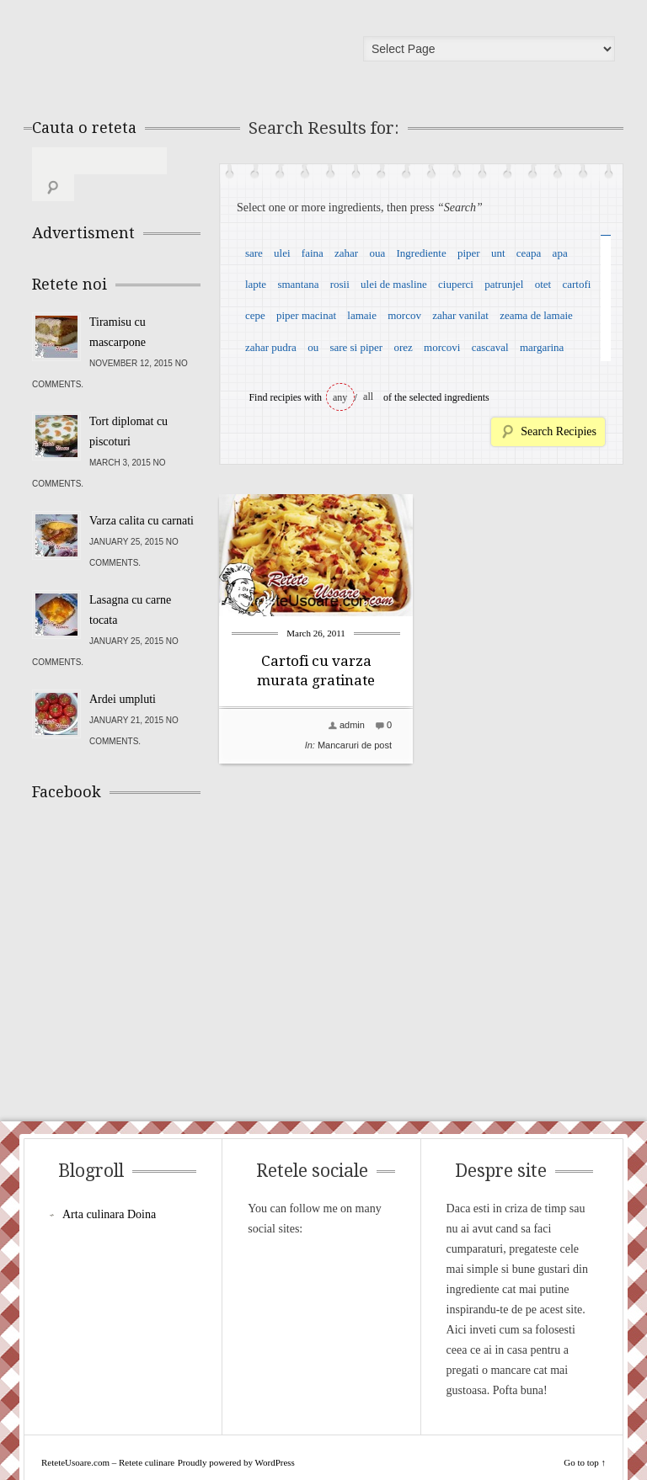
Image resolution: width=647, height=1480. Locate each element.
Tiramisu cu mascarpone (117, 305)
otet (543, 284)
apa (560, 253)
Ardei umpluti (122, 672)
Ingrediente (421, 253)
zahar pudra (271, 347)
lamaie (362, 315)
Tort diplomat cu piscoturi (128, 404)
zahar (346, 253)
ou (312, 347)
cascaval (490, 347)
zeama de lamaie (536, 315)
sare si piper (355, 347)
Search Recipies (558, 431)
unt (498, 253)
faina (313, 253)
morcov (404, 315)
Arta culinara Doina (109, 1187)
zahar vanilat (460, 315)
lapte (255, 284)
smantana (297, 284)
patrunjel (503, 284)
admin (352, 725)
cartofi (576, 284)
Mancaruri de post (355, 745)
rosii (340, 284)
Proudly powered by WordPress (236, 1435)
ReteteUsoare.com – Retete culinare (153, 53)
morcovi (442, 347)
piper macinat (306, 315)
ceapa (529, 253)
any (340, 397)
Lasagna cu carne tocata (130, 583)
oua (377, 253)
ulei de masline (394, 284)
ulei (282, 253)
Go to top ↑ (585, 1435)
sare (254, 253)
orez (402, 347)
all (368, 396)
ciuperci (455, 284)
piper (468, 253)
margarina (542, 347)
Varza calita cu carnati (141, 493)
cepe (255, 315)
